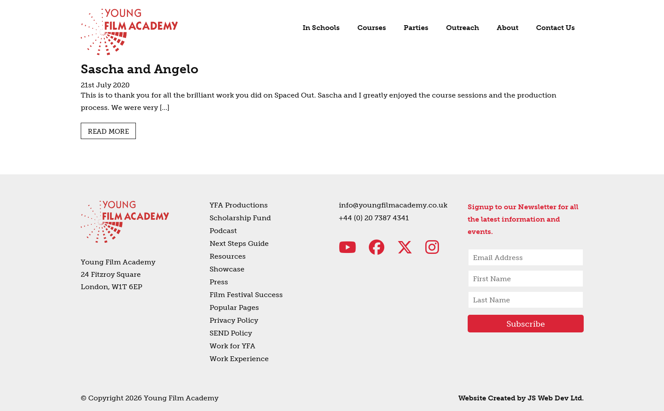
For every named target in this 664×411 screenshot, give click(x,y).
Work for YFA (232, 346)
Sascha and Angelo (140, 69)
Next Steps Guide (239, 243)
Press (219, 282)
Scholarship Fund (240, 218)
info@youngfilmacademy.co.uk (393, 205)
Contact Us (555, 27)
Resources (228, 256)
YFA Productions (239, 205)
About (507, 27)
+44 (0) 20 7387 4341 (374, 218)
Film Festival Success (246, 294)
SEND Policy (231, 333)
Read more (108, 132)
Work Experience (239, 358)
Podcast (223, 230)
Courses (371, 27)
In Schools (321, 27)
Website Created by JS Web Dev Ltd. (521, 398)
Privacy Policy (234, 320)
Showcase (227, 269)
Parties (416, 27)
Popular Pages (234, 307)
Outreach (462, 27)
